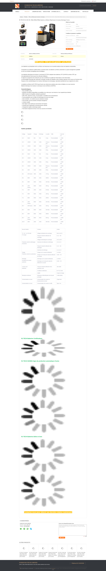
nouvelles (85, 11)
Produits (27, 11)
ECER (53, 569)
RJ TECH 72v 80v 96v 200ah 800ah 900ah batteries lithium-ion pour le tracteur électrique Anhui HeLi (24, 555)
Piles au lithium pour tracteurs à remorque (37, 16)
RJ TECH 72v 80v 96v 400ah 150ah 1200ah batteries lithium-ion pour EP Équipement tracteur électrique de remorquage (62, 556)
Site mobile (22, 568)
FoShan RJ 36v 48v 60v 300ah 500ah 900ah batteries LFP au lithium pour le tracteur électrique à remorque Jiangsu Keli (52, 556)
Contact (66, 11)
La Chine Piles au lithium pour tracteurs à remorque (43, 568)
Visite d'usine (46, 11)
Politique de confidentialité (29, 568)
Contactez (70, 48)
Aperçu (17, 11)
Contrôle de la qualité (56, 11)
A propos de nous (36, 11)
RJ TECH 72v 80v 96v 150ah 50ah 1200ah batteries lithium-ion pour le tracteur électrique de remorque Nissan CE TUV (81, 556)
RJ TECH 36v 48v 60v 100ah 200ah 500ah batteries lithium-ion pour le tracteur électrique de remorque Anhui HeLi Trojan (33, 556)
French (94, 1)
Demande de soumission (86, 1)
